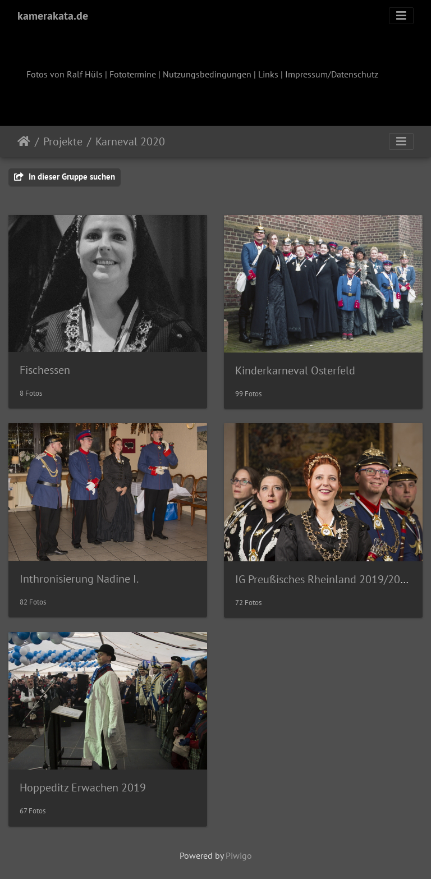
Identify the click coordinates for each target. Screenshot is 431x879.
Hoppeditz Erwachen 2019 (83, 787)
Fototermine (132, 74)
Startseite (23, 141)
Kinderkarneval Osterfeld (295, 370)
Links (268, 74)
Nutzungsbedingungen (207, 74)
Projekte (62, 141)
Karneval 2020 (130, 141)
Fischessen (45, 370)
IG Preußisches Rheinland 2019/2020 (323, 579)
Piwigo (239, 855)
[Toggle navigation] (401, 15)
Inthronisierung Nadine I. (79, 578)
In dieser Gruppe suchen (64, 176)
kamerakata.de (52, 15)
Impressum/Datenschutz (331, 74)
